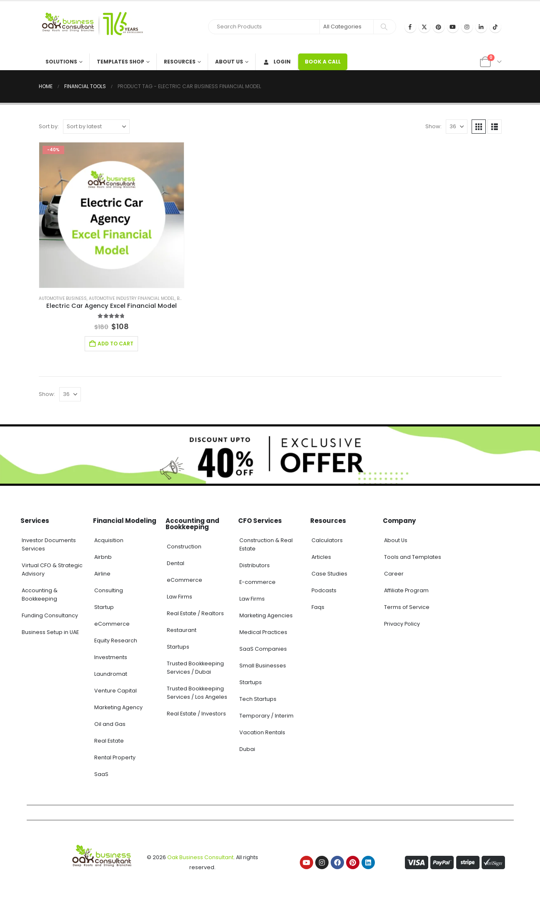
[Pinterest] (439, 27)
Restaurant (181, 630)
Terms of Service (406, 607)
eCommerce (112, 623)
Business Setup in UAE (50, 632)
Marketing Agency (118, 707)
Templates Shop (120, 61)
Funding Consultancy (50, 615)
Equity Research (115, 640)
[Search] (384, 27)
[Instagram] (467, 27)
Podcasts (324, 590)
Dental (175, 563)
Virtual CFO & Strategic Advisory (52, 569)
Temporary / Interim (266, 715)
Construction (184, 546)
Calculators (327, 540)
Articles (321, 557)
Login (277, 61)
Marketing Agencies (266, 615)
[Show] (456, 126)
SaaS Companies (263, 648)
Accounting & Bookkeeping (40, 594)
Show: (433, 126)
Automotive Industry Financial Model (132, 298)
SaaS (101, 774)
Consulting (108, 590)
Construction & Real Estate (266, 544)
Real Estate (109, 740)
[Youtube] (453, 27)
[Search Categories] (346, 27)
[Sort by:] (96, 126)
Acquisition (108, 540)
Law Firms (179, 596)
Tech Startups (257, 699)
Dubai (247, 749)
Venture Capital (115, 690)
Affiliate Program (406, 590)
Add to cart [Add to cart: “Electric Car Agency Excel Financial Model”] (115, 343)
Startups (178, 646)
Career (394, 573)
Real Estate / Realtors (195, 613)
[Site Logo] (91, 27)
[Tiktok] (495, 27)
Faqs (317, 607)
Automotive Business (63, 298)
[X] (424, 27)
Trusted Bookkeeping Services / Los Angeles (197, 692)
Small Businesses (262, 665)
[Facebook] (410, 27)
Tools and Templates (412, 557)
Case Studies (329, 573)
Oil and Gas (110, 724)
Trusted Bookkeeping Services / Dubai (195, 667)
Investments (110, 657)
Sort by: (49, 126)
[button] (479, 126)
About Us (229, 61)
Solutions (61, 61)
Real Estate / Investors (196, 713)
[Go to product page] (111, 215)
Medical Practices (263, 632)
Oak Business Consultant (200, 857)
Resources (180, 61)
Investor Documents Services (49, 544)
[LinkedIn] (481, 27)
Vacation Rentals (262, 732)
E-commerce (257, 582)
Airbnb (103, 557)
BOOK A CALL (323, 61)
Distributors (254, 565)
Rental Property (115, 757)
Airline (102, 573)
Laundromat (110, 673)
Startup (104, 607)
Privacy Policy (402, 623)
